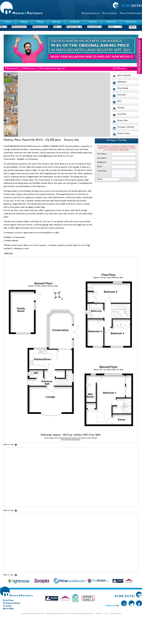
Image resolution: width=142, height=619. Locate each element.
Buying (24, 22)
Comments (101, 171)
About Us (111, 22)
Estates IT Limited (63, 613)
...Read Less (8, 253)
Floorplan (121, 95)
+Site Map (98, 613)
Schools (120, 108)
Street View (122, 121)
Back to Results (124, 76)
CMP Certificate (115, 613)
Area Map (121, 114)
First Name (102, 154)
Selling (40, 22)
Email (100, 167)
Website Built (50, 613)
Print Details (122, 88)
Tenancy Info (133, 69)
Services (93, 22)
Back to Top (8, 445)
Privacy (106, 613)
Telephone (102, 162)
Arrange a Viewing (125, 127)
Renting (56, 22)
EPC (119, 101)
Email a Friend (123, 134)
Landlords (74, 22)
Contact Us (131, 22)
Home (8, 22)
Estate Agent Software (86, 613)
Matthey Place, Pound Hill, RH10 (23, 140)
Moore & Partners (39, 613)
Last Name (102, 158)
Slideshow (121, 82)
